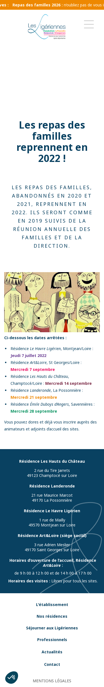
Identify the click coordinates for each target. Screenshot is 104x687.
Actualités (52, 651)
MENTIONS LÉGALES (52, 680)
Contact (52, 664)
